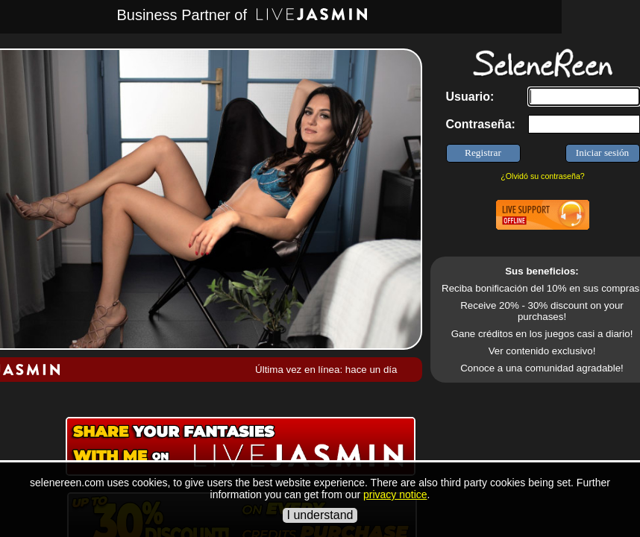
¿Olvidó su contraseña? (543, 176)
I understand (320, 515)
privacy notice (395, 494)
